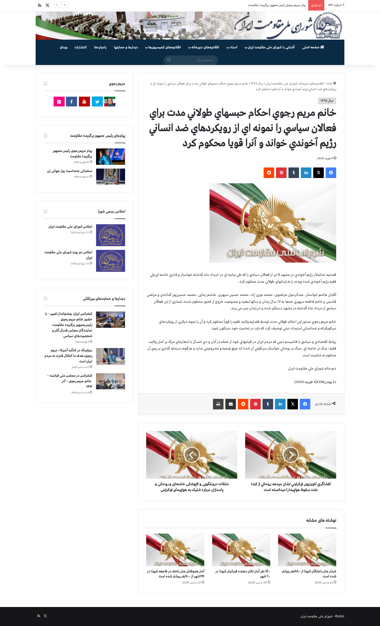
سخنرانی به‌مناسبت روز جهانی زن (69, 171)
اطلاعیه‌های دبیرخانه (205, 47)
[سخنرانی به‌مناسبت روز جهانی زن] (110, 177)
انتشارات (81, 47)
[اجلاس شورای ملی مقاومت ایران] (110, 235)
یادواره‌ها (100, 47)
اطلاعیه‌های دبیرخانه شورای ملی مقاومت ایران (295, 84)
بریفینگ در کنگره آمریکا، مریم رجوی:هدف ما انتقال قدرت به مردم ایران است (68, 356)
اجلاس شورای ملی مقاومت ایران (70, 227)
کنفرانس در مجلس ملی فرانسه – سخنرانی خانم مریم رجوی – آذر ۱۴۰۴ (69, 381)
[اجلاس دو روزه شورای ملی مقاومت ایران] (110, 261)
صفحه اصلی (313, 47)
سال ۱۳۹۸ (257, 84)
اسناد (233, 47)
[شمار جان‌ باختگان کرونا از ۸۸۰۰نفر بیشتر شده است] (307, 550)
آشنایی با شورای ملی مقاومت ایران (271, 47)
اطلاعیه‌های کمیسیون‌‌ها (164, 47)
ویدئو (63, 47)
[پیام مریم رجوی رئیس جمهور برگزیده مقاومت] (110, 156)
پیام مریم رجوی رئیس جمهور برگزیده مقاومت (277, 5)
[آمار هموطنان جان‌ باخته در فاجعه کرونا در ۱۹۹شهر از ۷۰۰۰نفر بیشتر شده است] (175, 550)
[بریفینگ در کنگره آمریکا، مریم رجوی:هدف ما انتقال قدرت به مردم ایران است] (110, 356)
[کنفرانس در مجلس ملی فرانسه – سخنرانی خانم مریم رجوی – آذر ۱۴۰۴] (110, 381)
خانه (331, 84)
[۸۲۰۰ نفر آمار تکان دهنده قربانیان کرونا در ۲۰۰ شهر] (241, 550)
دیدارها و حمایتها (126, 47)
